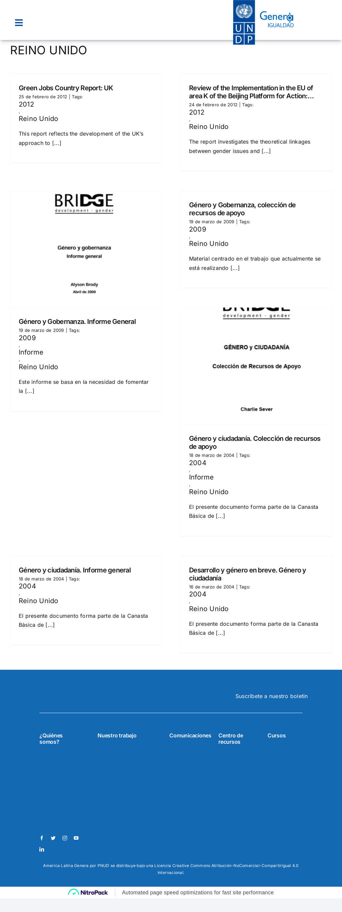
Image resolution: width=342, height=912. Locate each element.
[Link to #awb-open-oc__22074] (19, 23)
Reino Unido (38, 119)
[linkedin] (41, 849)
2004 (197, 463)
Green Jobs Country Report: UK (66, 88)
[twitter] (53, 838)
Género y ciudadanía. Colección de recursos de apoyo (255, 443)
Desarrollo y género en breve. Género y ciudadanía (247, 574)
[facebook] (41, 838)
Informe (31, 352)
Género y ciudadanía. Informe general (75, 570)
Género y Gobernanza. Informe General (77, 322)
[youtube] (76, 838)
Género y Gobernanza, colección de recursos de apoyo (242, 209)
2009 (27, 338)
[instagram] (64, 838)
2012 (26, 104)
